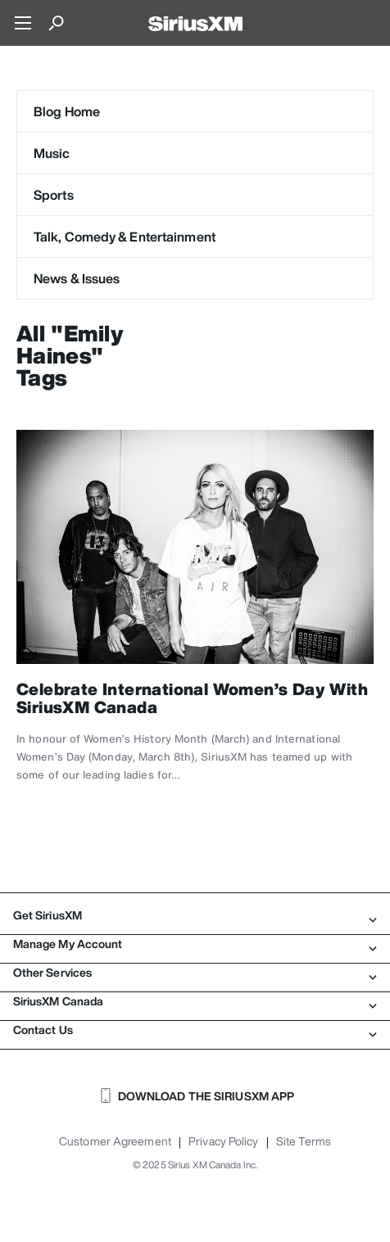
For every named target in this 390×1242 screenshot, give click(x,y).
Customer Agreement (115, 1141)
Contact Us (195, 1030)
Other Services (195, 973)
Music (52, 153)
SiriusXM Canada (195, 1001)
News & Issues (77, 278)
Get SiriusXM (195, 915)
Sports (54, 195)
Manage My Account (195, 944)
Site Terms (303, 1141)
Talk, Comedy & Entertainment (124, 236)
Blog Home (67, 111)
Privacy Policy (223, 1141)
